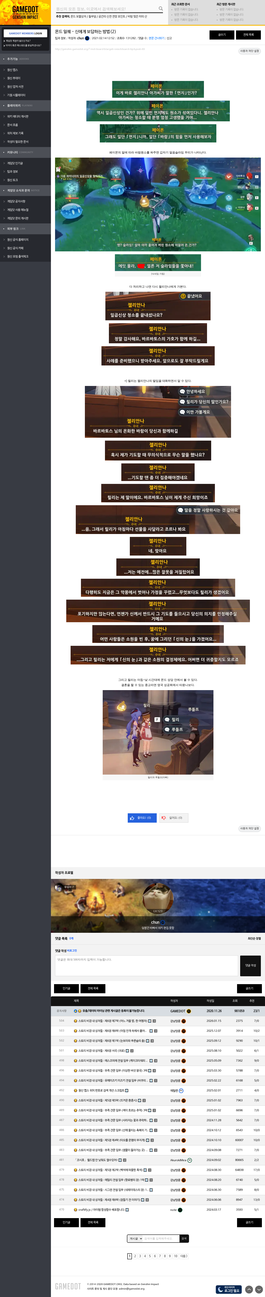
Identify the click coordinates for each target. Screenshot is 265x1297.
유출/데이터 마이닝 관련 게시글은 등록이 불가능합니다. (114, 1011)
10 (175, 1256)
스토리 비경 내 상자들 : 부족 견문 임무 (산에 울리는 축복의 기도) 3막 (113, 1130)
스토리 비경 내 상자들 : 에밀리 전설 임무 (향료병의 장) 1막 (111, 1180)
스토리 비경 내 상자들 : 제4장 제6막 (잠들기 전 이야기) (109, 1200)
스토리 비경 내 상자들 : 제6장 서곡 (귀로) (101, 1050)
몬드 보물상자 (78, 16)
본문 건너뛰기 (156, 38)
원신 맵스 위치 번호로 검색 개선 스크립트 (101, 1090)
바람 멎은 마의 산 (137, 16)
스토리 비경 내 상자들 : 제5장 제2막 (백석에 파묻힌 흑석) (110, 1170)
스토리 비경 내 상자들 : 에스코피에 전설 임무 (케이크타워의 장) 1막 (113, 1060)
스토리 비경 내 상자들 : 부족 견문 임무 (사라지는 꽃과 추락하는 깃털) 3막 (113, 1120)
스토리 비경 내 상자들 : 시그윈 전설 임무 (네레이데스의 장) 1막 (113, 1190)
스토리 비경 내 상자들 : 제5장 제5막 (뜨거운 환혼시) (107, 1100)
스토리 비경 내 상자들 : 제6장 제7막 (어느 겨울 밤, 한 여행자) (112, 1021)
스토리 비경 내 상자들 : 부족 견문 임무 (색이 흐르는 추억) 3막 (112, 1110)
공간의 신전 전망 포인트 (112, 16)
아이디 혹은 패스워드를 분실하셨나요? (24, 45)
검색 (184, 1238)
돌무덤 (92, 16)
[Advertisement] (158, 63)
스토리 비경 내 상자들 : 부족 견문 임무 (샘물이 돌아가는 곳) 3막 (113, 1150)
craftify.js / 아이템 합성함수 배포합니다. (101, 1209)
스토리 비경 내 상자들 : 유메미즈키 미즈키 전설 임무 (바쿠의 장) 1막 (113, 1080)
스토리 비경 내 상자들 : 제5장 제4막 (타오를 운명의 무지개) (111, 1140)
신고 (169, 38)
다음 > (184, 1256)
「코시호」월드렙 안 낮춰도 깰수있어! (96, 1160)
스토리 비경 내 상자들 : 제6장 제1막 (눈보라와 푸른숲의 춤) (111, 1041)
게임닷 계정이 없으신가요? (18, 41)
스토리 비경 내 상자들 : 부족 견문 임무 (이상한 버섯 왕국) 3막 (112, 1070)
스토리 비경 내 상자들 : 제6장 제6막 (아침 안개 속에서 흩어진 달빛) (113, 1031)
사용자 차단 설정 (249, 51)
